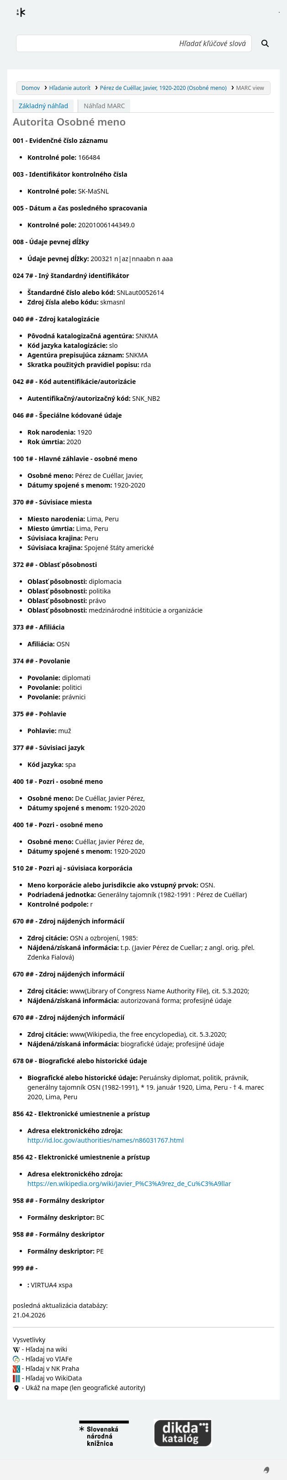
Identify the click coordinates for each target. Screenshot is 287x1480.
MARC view (250, 87)
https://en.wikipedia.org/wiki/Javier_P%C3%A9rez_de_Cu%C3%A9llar (129, 1183)
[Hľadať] (265, 43)
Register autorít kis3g (29, 18)
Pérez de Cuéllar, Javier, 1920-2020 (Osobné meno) (163, 87)
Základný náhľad (43, 105)
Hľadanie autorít (70, 87)
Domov (30, 87)
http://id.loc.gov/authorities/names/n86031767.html (105, 1140)
